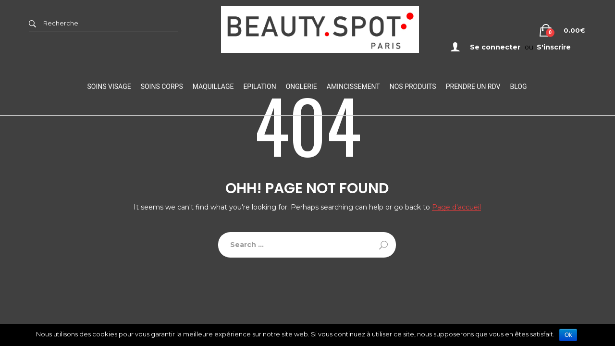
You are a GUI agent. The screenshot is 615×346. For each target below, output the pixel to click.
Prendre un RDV (473, 86)
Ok (568, 335)
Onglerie (301, 86)
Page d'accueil (456, 207)
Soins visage (109, 86)
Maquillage (213, 86)
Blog (518, 86)
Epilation (259, 86)
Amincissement (353, 86)
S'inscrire (554, 47)
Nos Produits (413, 86)
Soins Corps (162, 86)
